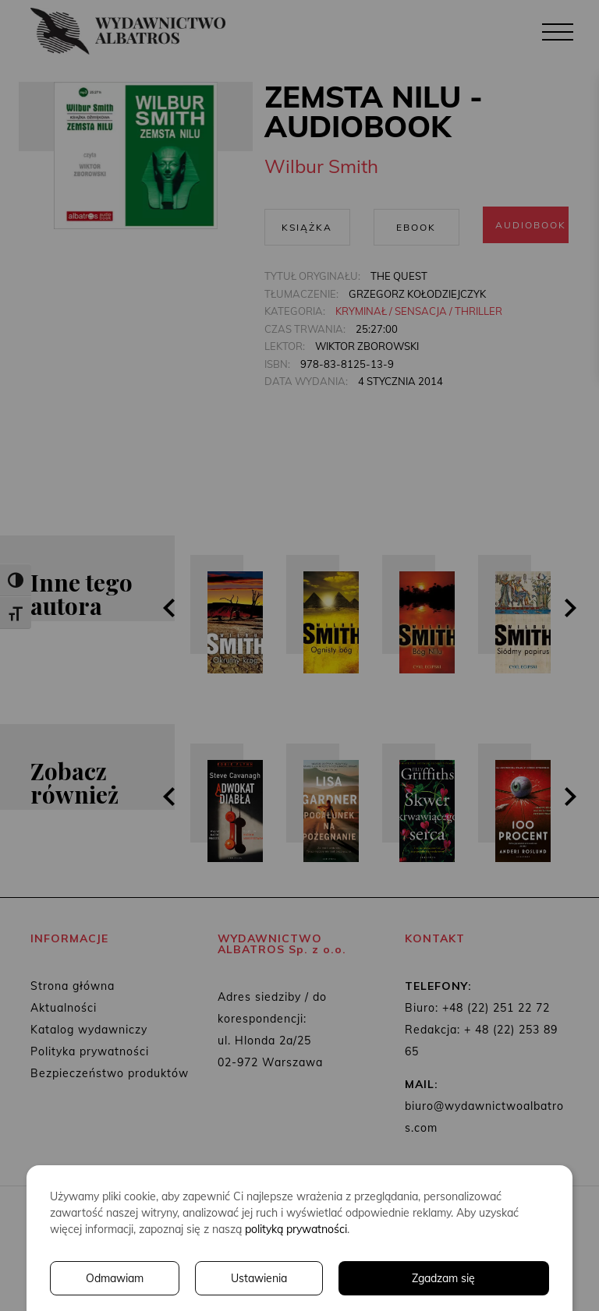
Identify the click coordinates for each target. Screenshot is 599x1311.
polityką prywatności (296, 1229)
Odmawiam (115, 1278)
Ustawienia (259, 1278)
